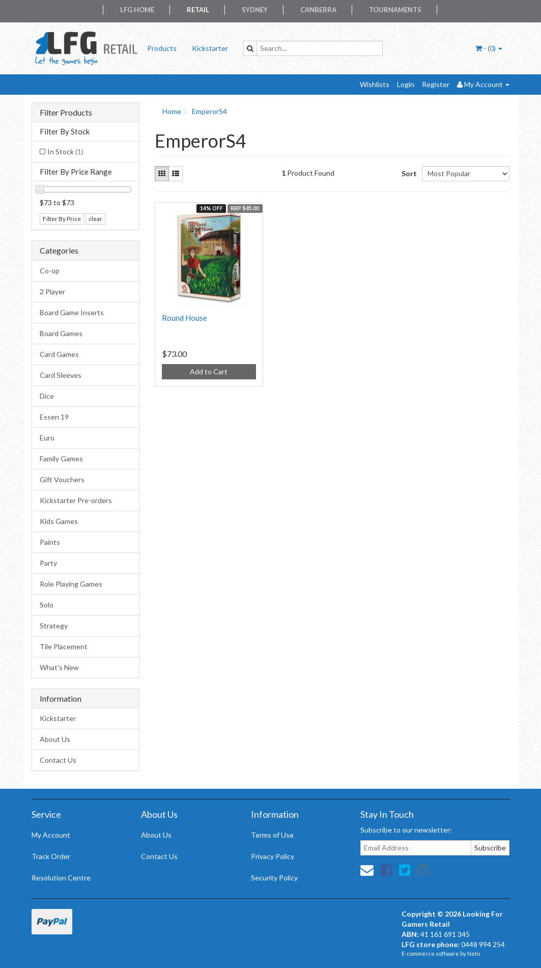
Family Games (61, 458)
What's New (59, 667)
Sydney (255, 10)
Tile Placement (64, 646)
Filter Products (66, 112)
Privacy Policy (272, 856)
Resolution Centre (61, 877)
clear (95, 219)
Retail (198, 10)
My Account (51, 835)
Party (48, 563)
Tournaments (395, 10)
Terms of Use (272, 835)
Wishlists (374, 84)
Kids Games (59, 521)
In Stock (65, 151)
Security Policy (274, 877)
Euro (47, 437)
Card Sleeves (60, 375)
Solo (46, 604)
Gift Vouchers (62, 479)
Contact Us (58, 760)
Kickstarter (210, 48)
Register (435, 84)
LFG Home (137, 10)
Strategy (54, 625)
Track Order (51, 856)
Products (162, 48)
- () (488, 48)
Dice (47, 396)
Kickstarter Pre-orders (76, 500)
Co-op (50, 270)
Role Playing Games (71, 583)
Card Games (59, 354)
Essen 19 (54, 416)
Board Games (61, 333)
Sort (408, 173)
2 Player (52, 291)
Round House (184, 317)
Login (405, 84)
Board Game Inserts (72, 312)
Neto (473, 953)
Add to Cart (208, 371)
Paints (50, 542)
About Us (55, 739)
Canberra (318, 10)
